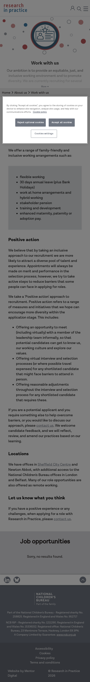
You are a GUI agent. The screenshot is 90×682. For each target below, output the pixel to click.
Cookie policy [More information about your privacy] (40, 112)
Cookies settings (44, 133)
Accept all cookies (62, 122)
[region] (45, 120)
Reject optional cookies (30, 122)
